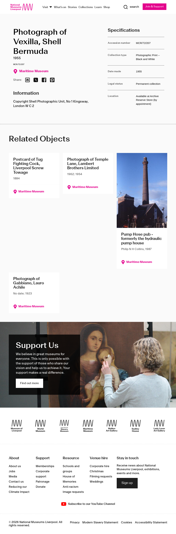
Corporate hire (99, 466)
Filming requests (101, 476)
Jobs (12, 471)
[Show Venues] (50, 7)
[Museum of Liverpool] (17, 426)
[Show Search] (131, 7)
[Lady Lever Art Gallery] (159, 426)
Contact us (16, 481)
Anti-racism (70, 486)
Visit (45, 7)
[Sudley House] (135, 426)
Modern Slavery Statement (100, 522)
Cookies (126, 522)
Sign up (127, 483)
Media (13, 476)
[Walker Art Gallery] (112, 426)
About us (15, 466)
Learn (98, 7)
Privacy (75, 522)
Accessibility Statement (151, 522)
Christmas (97, 471)
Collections (86, 7)
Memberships (45, 466)
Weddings (96, 481)
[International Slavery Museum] (64, 426)
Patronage (43, 481)
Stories (72, 7)
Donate (41, 486)
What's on (60, 7)
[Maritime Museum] (88, 426)
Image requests (73, 492)
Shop (106, 7)
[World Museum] (40, 426)
